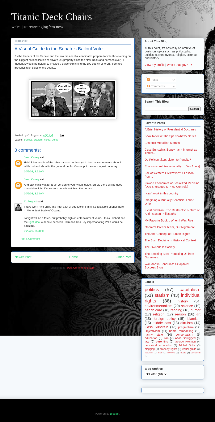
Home (73, 257)
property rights (168, 349)
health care (153, 310)
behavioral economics (158, 345)
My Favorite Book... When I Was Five (169, 220)
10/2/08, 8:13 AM (34, 193)
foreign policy (164, 319)
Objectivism (152, 331)
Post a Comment (30, 238)
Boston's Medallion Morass (162, 143)
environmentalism (158, 306)
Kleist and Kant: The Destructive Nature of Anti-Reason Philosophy (172, 211)
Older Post (123, 257)
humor (195, 310)
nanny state (154, 334)
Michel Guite (187, 345)
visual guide (51, 139)
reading (176, 310)
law (147, 341)
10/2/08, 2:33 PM (34, 230)
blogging (150, 349)
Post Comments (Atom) (81, 267)
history (183, 301)
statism (38, 139)
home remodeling (181, 331)
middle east (161, 323)
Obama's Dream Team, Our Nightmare (170, 227)
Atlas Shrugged (185, 338)
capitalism (190, 289)
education (151, 338)
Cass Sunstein (156, 327)
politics (28, 139)
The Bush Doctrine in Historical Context (170, 240)
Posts (152, 79)
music (183, 352)
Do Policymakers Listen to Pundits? (168, 159)
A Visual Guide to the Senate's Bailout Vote (58, 48)
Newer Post (22, 257)
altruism (186, 323)
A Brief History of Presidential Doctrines (170, 129)
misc (160, 352)
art (198, 314)
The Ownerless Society (160, 247)
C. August (30, 201)
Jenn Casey (31, 157)
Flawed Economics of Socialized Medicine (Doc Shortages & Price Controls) (172, 184)
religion (158, 314)
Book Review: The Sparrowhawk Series (170, 136)
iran (166, 338)
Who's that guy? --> (179, 64)
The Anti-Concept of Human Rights (167, 234)
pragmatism (186, 327)
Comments (156, 86)
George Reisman (185, 341)
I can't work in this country (161, 193)
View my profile (155, 64)
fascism (149, 352)
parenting (162, 341)
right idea (34, 222)
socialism (196, 352)
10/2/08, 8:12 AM (34, 171)
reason (180, 314)
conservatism (184, 334)
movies (171, 352)
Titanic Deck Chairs (51, 16)
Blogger (114, 413)
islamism (194, 319)
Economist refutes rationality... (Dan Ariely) (172, 166)
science (187, 306)
